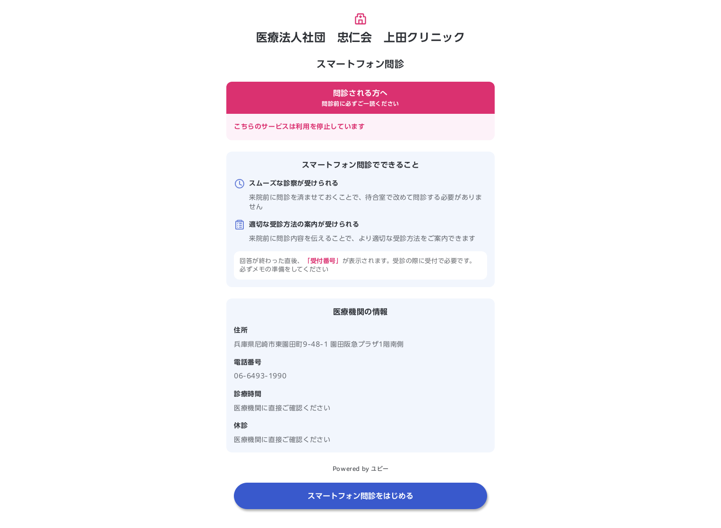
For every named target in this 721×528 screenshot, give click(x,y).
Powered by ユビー (360, 468)
